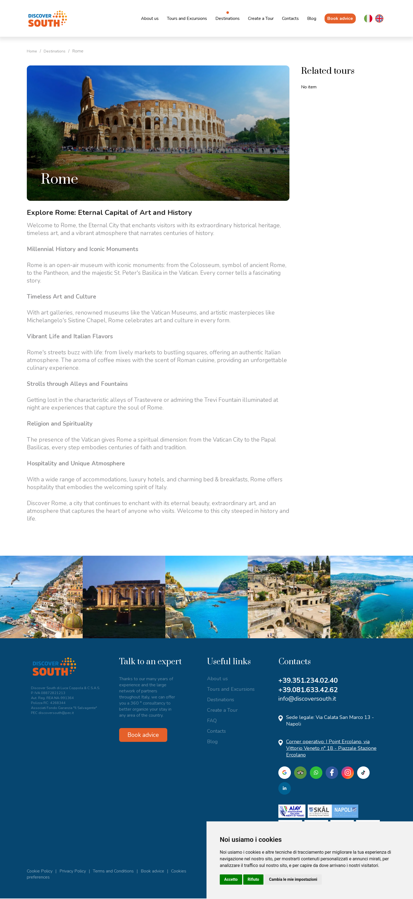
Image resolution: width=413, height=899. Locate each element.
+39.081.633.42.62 (310, 690)
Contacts (290, 18)
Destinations (227, 18)
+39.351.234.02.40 (310, 681)
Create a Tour (261, 18)
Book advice (340, 18)
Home (33, 51)
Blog (311, 18)
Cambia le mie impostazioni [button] (293, 879)
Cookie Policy (40, 872)
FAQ (212, 720)
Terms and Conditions (113, 872)
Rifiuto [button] (253, 879)
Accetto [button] (231, 879)
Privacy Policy (72, 872)
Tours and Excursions (187, 18)
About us (150, 18)
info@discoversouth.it (307, 699)
